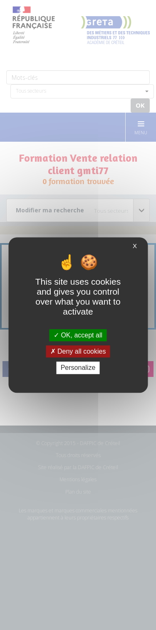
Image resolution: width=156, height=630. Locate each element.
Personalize (78, 368)
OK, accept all (78, 335)
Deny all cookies (78, 351)
